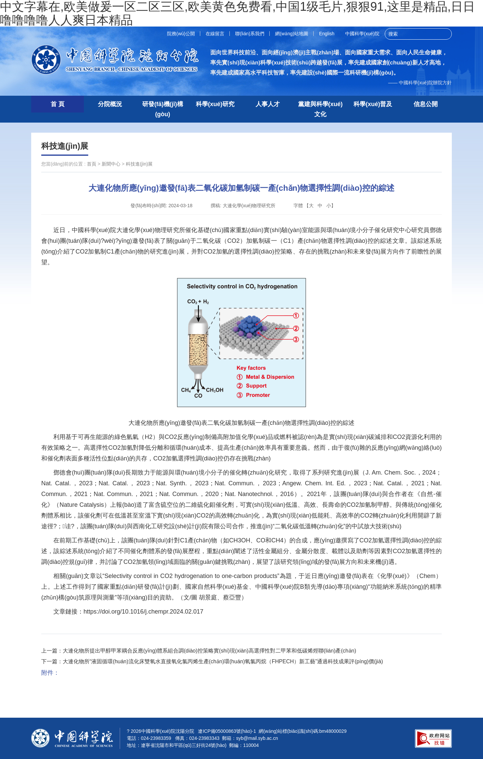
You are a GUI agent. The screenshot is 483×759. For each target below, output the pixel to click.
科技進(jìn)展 (64, 145)
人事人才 (268, 104)
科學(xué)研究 (215, 104)
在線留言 (215, 33)
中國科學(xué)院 (362, 33)
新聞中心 (111, 164)
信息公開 (426, 104)
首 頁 (57, 104)
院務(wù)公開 (181, 33)
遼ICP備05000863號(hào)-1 (227, 731)
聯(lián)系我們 (249, 33)
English (326, 33)
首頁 (91, 164)
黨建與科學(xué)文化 (320, 109)
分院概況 (110, 104)
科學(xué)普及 (373, 104)
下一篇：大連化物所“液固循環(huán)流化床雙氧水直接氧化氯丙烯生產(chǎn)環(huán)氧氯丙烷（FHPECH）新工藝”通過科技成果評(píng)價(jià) (212, 661)
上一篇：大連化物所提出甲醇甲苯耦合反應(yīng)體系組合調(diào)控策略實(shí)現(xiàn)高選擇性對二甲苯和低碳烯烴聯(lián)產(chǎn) (198, 651)
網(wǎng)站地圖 (291, 33)
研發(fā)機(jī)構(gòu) (162, 109)
